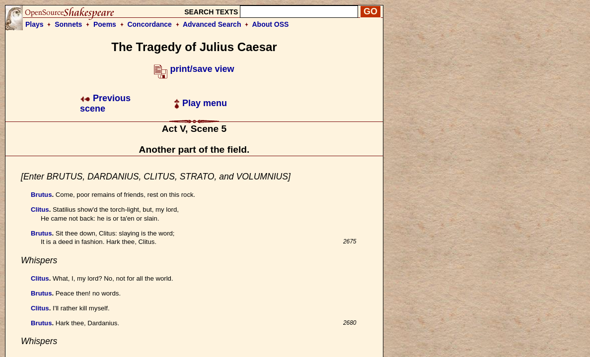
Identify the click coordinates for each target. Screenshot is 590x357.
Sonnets (68, 24)
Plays (34, 24)
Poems (104, 24)
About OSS (270, 24)
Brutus (41, 194)
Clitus (40, 209)
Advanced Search (212, 24)
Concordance (149, 24)
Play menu (200, 103)
